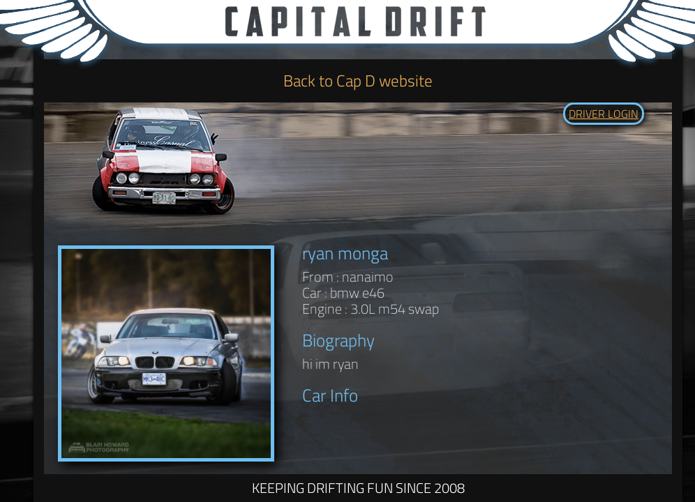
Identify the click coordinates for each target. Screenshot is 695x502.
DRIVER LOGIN (603, 113)
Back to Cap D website (358, 80)
